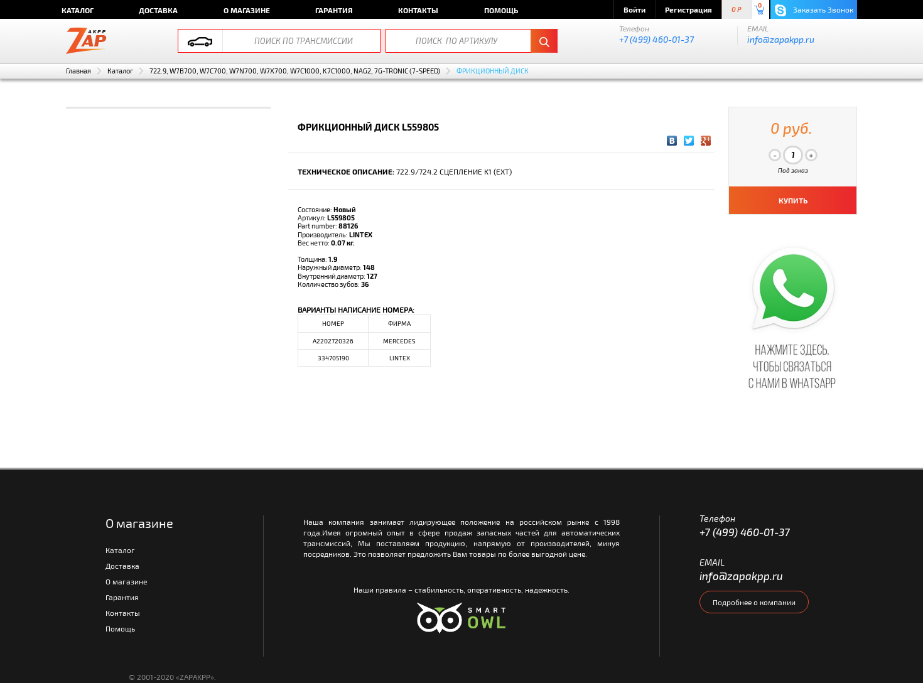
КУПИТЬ (793, 200)
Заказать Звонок (814, 10)
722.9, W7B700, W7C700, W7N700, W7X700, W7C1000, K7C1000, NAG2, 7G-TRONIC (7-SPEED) (294, 71)
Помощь (501, 10)
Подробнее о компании (754, 602)
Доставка (158, 10)
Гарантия (334, 10)
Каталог (78, 10)
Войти (634, 9)
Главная (78, 71)
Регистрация (688, 9)
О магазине (247, 10)
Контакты (418, 10)
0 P (736, 10)
